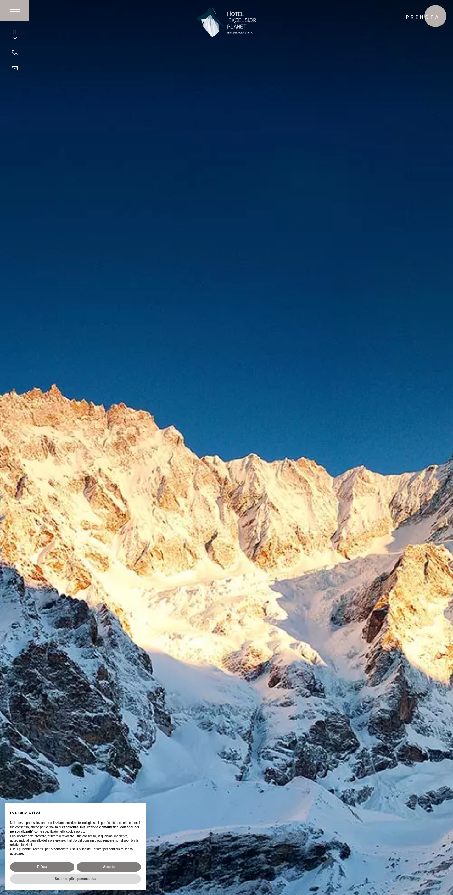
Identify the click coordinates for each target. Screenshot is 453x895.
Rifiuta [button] (42, 867)
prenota (423, 17)
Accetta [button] (109, 867)
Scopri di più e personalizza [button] (75, 879)
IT (15, 34)
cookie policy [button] (75, 831)
